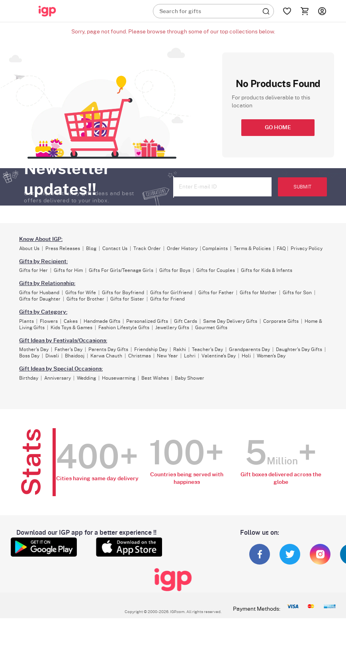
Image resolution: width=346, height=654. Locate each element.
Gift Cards (185, 321)
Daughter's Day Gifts (299, 349)
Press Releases (62, 248)
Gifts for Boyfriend (123, 292)
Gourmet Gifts (211, 327)
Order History (182, 248)
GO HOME (278, 127)
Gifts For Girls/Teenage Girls (121, 270)
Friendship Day (150, 349)
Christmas (139, 355)
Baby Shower (189, 378)
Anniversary (57, 378)
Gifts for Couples (215, 270)
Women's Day (271, 355)
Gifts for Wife (80, 292)
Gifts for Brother (85, 299)
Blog (91, 248)
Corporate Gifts (281, 321)
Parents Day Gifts (108, 349)
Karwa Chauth (106, 355)
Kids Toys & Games (71, 327)
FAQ (281, 248)
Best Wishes (155, 378)
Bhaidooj (74, 355)
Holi (246, 355)
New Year (167, 355)
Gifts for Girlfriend (171, 292)
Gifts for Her (33, 270)
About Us (29, 248)
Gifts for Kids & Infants (266, 270)
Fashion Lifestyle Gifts (123, 327)
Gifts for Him (68, 270)
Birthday (28, 378)
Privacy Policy (307, 248)
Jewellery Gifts (172, 327)
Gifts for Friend (167, 299)
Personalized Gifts (147, 321)
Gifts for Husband (39, 292)
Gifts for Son (297, 292)
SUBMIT (302, 186)
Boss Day (29, 355)
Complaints (215, 248)
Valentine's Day (218, 355)
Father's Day (68, 349)
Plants (26, 321)
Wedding (86, 378)
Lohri (189, 355)
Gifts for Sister (127, 299)
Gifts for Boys (174, 270)
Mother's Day (34, 349)
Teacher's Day (207, 349)
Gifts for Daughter (40, 299)
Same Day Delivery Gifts (230, 321)
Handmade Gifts (102, 321)
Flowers (49, 321)
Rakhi (179, 349)
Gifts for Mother (258, 292)
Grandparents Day (249, 349)
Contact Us (114, 248)
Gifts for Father (216, 292)
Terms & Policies (252, 248)
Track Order (147, 248)
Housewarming (118, 378)
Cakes (71, 321)
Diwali (52, 355)
